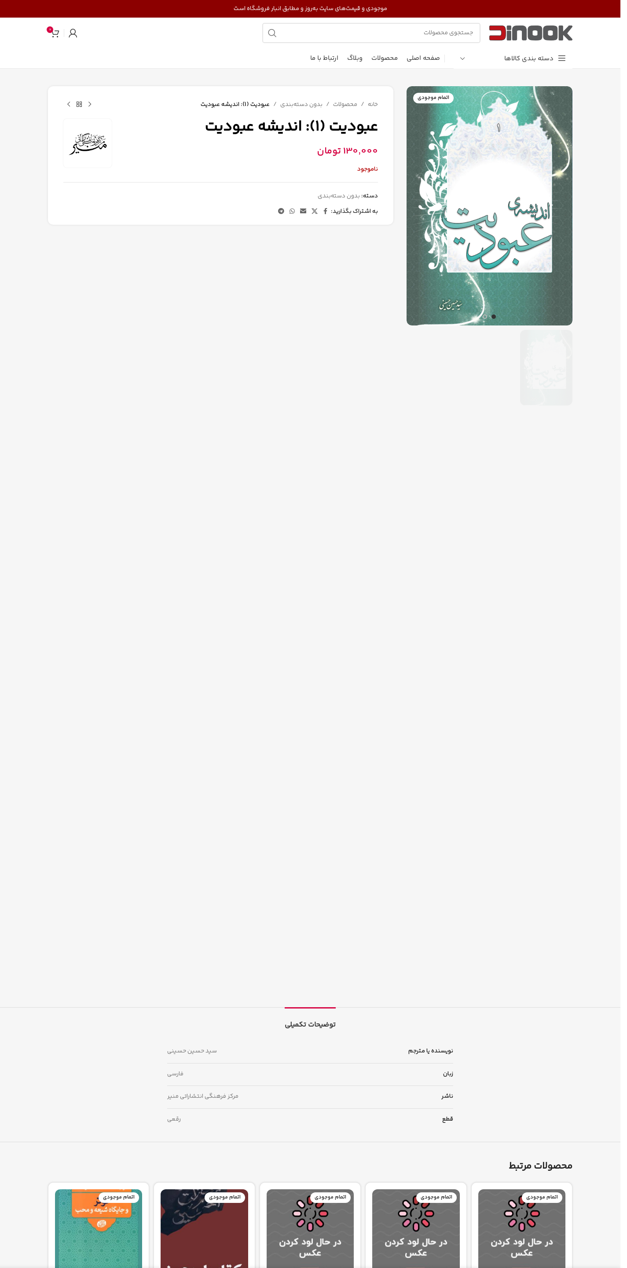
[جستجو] (371, 33)
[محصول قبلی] (89, 104)
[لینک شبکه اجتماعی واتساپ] (292, 211)
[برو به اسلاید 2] (485, 316)
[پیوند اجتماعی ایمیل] (303, 211)
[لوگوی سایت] (530, 33)
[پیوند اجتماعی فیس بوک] (325, 211)
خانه (373, 105)
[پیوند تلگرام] (281, 211)
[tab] (310, 1020)
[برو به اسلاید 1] (493, 316)
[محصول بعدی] (68, 104)
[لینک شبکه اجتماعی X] (314, 211)
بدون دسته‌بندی (301, 105)
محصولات (345, 105)
